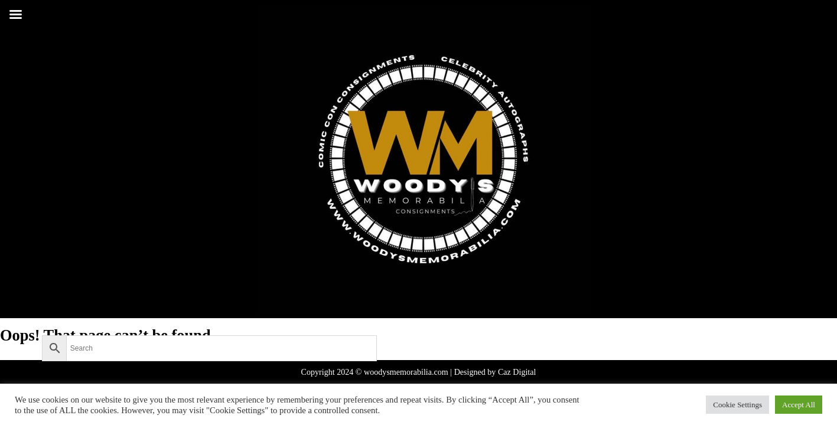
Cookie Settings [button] (737, 404)
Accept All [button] (798, 404)
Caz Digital (517, 372)
